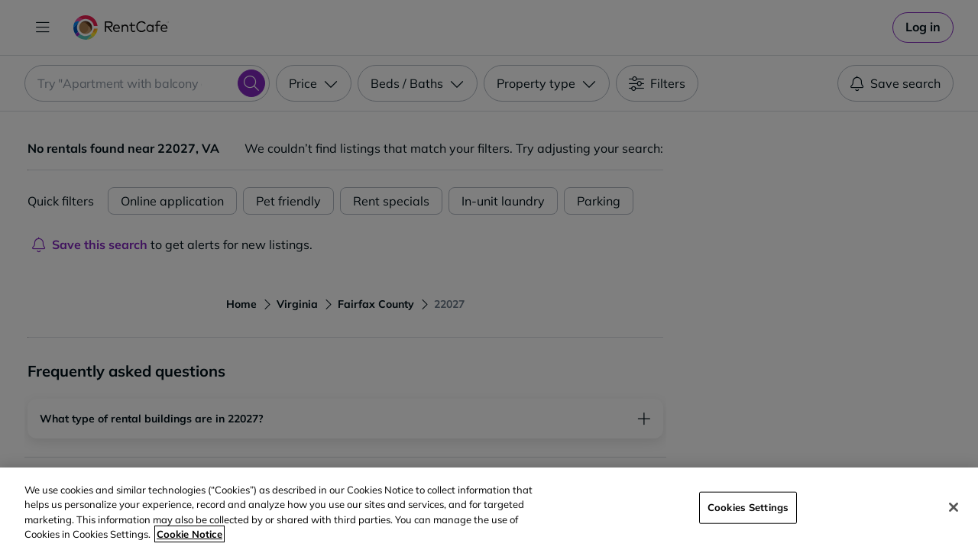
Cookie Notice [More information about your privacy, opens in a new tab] (189, 534)
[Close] (953, 507)
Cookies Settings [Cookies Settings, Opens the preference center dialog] (748, 507)
